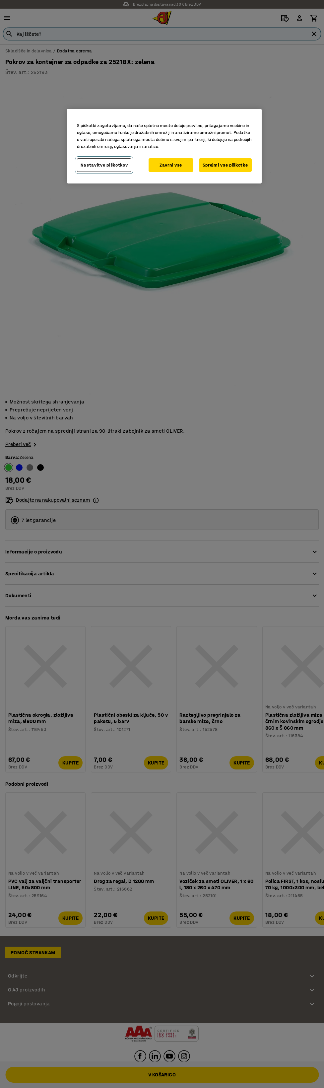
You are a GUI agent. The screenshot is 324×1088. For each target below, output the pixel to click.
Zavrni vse (171, 165)
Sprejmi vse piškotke (225, 165)
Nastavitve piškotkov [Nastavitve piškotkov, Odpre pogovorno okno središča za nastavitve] (104, 165)
